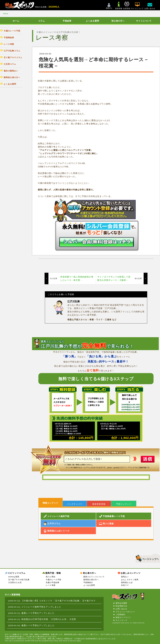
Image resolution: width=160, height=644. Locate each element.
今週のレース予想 (53, 580)
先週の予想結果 (52, 582)
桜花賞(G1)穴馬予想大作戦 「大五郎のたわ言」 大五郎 (48, 619)
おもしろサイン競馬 (129, 580)
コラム (41, 21)
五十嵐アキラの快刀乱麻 (18, 580)
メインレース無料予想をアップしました (41, 607)
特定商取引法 (121, 606)
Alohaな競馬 (13, 577)
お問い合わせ (121, 609)
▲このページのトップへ (147, 558)
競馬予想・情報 (53, 573)
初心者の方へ (118, 21)
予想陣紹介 (88, 582)
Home (5, 14)
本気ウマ (125, 585)
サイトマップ (121, 620)
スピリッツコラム (16, 573)
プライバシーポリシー (125, 612)
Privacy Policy (53, 641)
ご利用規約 (120, 614)
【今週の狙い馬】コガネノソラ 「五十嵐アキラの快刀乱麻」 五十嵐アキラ (58, 600)
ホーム (16, 21)
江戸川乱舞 (73, 301)
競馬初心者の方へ (91, 580)
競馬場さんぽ (127, 582)
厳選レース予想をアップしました (37, 613)
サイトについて (143, 21)
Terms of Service (69, 641)
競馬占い (125, 577)
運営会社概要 (121, 603)
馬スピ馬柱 (50, 577)
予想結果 (67, 21)
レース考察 (50, 585)
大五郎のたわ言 (15, 582)
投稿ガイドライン (123, 617)
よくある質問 (92, 21)
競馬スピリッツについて (94, 577)
